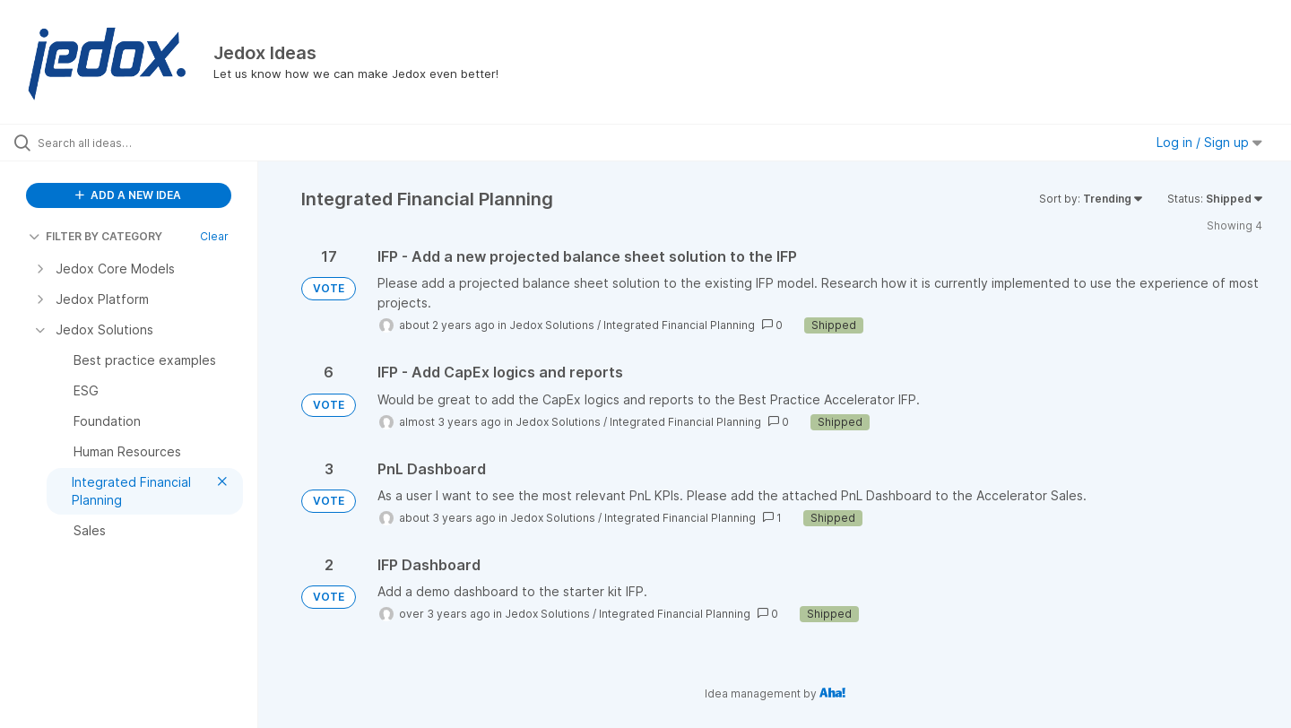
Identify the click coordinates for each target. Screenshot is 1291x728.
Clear (214, 236)
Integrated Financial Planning (679, 325)
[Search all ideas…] (151, 142)
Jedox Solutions (551, 325)
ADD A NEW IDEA (128, 195)
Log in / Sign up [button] (1209, 142)
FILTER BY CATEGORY (95, 236)
